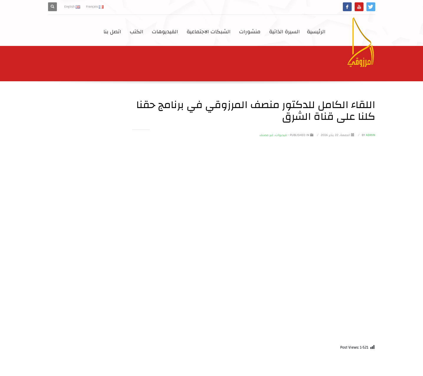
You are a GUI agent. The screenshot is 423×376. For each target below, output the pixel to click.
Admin (368, 135)
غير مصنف (266, 135)
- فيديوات (282, 135)
